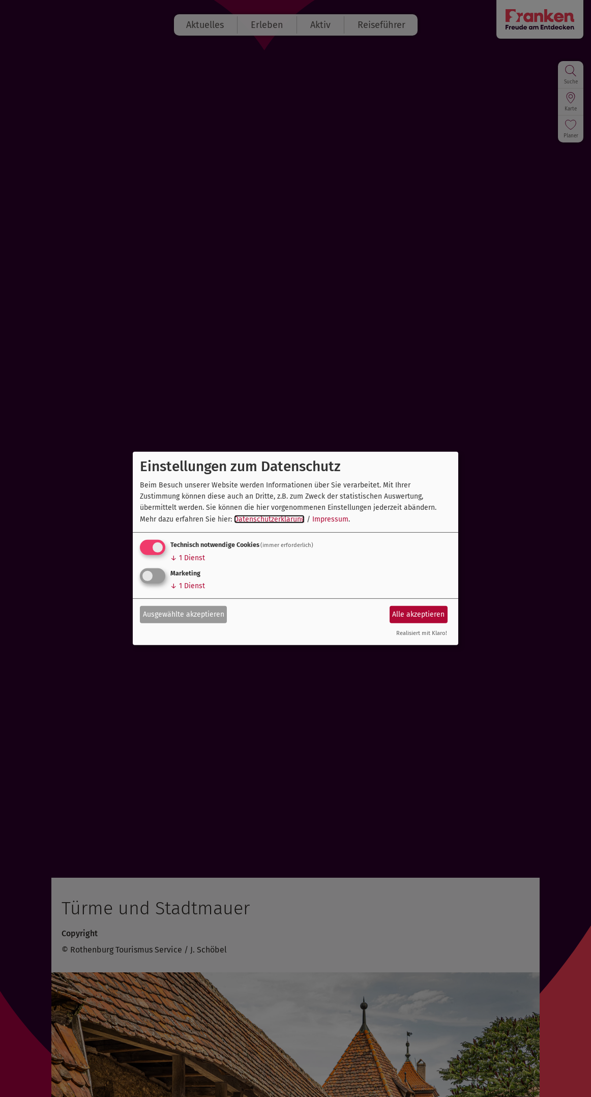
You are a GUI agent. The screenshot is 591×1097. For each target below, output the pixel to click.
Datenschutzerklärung (269, 519)
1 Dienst (187, 558)
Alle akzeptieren (418, 614)
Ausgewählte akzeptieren (183, 614)
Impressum (330, 519)
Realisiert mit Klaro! (421, 633)
